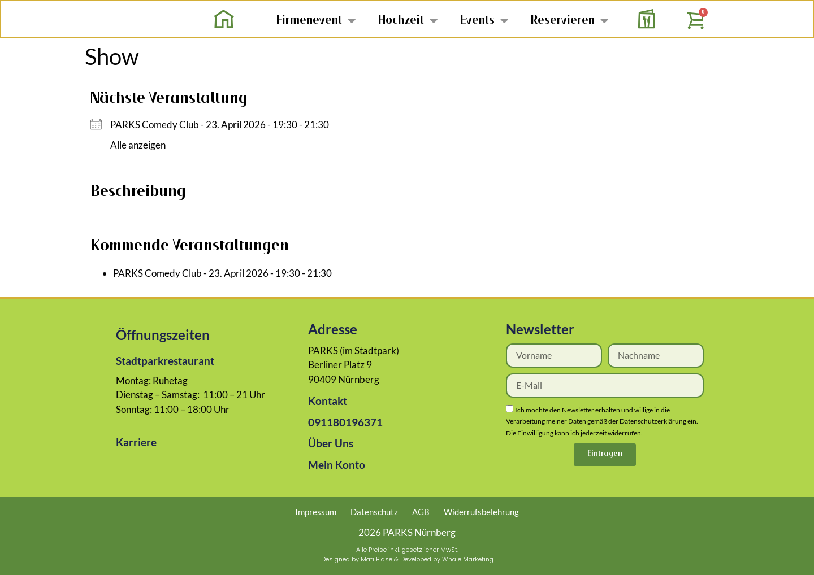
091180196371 (345, 422)
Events (484, 20)
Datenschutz (374, 512)
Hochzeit (408, 20)
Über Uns (330, 443)
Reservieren (569, 20)
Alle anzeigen (138, 145)
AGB (421, 512)
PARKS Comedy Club (154, 124)
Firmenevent (316, 20)
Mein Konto (336, 464)
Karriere (136, 441)
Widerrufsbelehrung (481, 512)
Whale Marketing (467, 559)
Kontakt (327, 400)
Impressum (315, 512)
